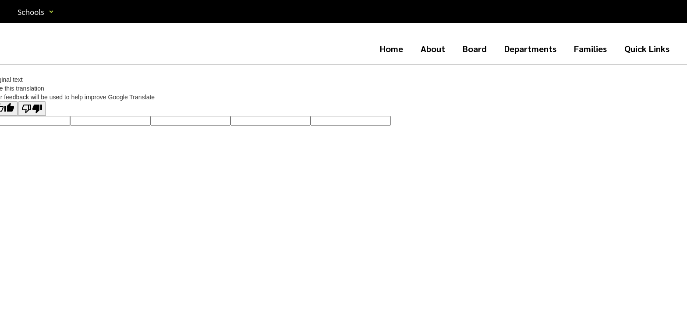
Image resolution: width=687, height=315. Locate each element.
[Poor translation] (32, 109)
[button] (36, 12)
